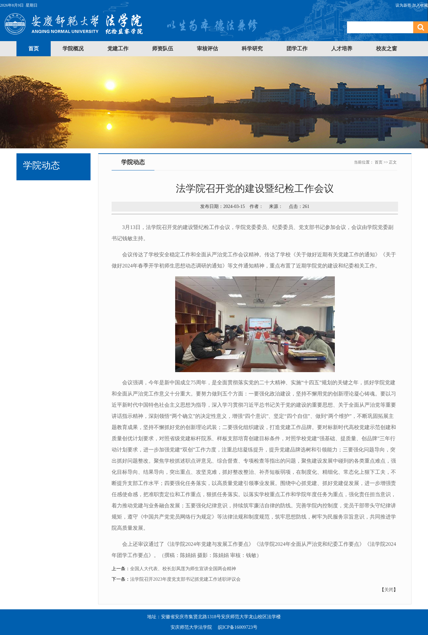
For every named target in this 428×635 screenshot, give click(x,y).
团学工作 (297, 48)
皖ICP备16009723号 (237, 627)
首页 (33, 48)
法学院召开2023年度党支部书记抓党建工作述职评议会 (185, 579)
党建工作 (117, 48)
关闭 (388, 589)
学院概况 (73, 48)
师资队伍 (162, 48)
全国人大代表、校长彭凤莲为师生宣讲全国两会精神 (183, 568)
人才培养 (341, 48)
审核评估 (207, 48)
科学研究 (252, 48)
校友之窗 (386, 48)
